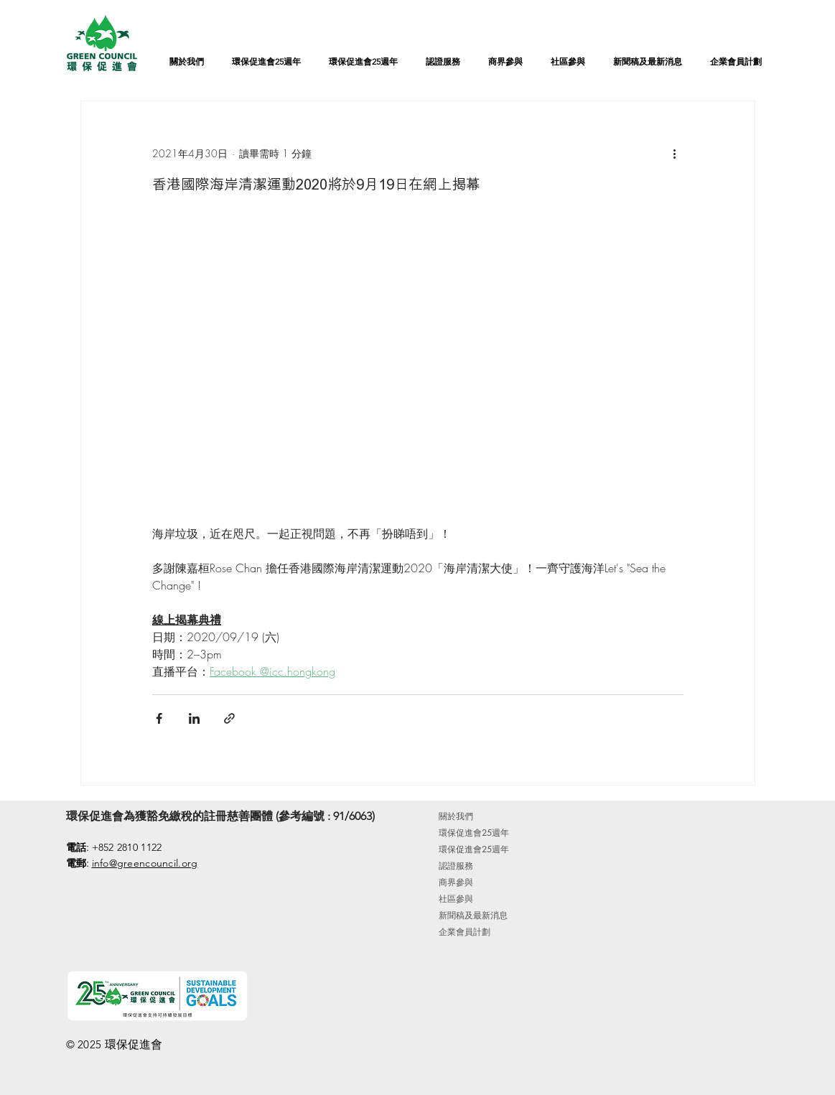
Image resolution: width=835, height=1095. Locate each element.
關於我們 (456, 816)
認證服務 (456, 865)
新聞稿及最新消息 (473, 915)
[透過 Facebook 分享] (159, 718)
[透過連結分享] (229, 718)
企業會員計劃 (464, 932)
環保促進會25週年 (474, 832)
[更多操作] (675, 153)
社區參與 (456, 899)
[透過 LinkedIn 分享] (194, 718)
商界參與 (456, 882)
